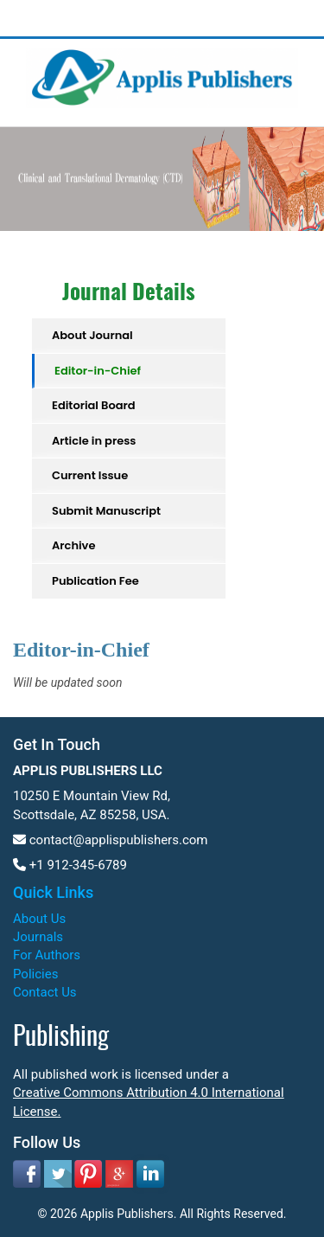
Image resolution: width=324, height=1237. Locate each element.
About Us (39, 918)
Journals (38, 937)
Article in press (94, 441)
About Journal (92, 335)
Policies (35, 974)
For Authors (46, 955)
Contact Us (45, 992)
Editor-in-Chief (97, 370)
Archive (73, 545)
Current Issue (90, 475)
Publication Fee (95, 581)
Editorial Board (94, 405)
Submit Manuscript (106, 511)
